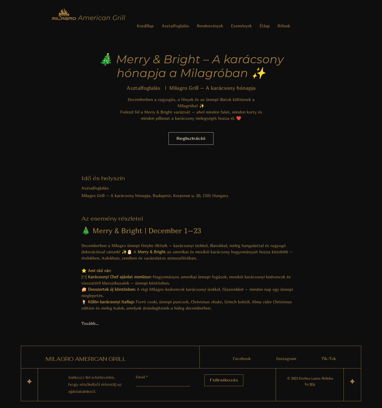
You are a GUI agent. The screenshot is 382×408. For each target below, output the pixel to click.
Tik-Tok (328, 358)
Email (141, 377)
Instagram (286, 358)
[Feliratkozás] (223, 380)
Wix (312, 384)
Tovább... (90, 323)
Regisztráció (191, 138)
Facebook (242, 358)
